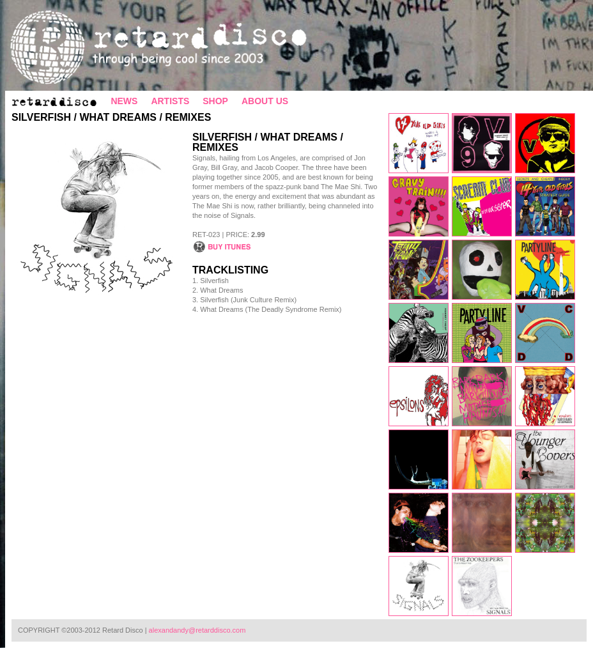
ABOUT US (265, 101)
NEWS (124, 101)
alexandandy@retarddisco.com (197, 630)
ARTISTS (170, 101)
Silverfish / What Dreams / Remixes (111, 117)
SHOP (215, 101)
